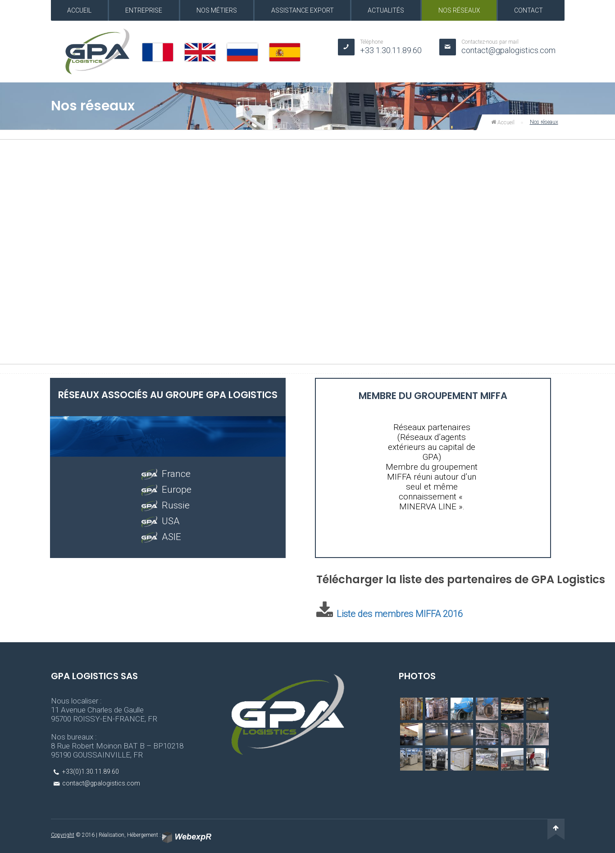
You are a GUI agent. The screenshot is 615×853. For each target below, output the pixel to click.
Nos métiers (216, 10)
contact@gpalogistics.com (508, 50)
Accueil (79, 10)
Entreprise (143, 10)
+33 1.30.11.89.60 (391, 50)
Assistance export (302, 10)
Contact (528, 10)
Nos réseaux (459, 10)
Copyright (62, 835)
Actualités (386, 10)
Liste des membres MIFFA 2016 (400, 613)
